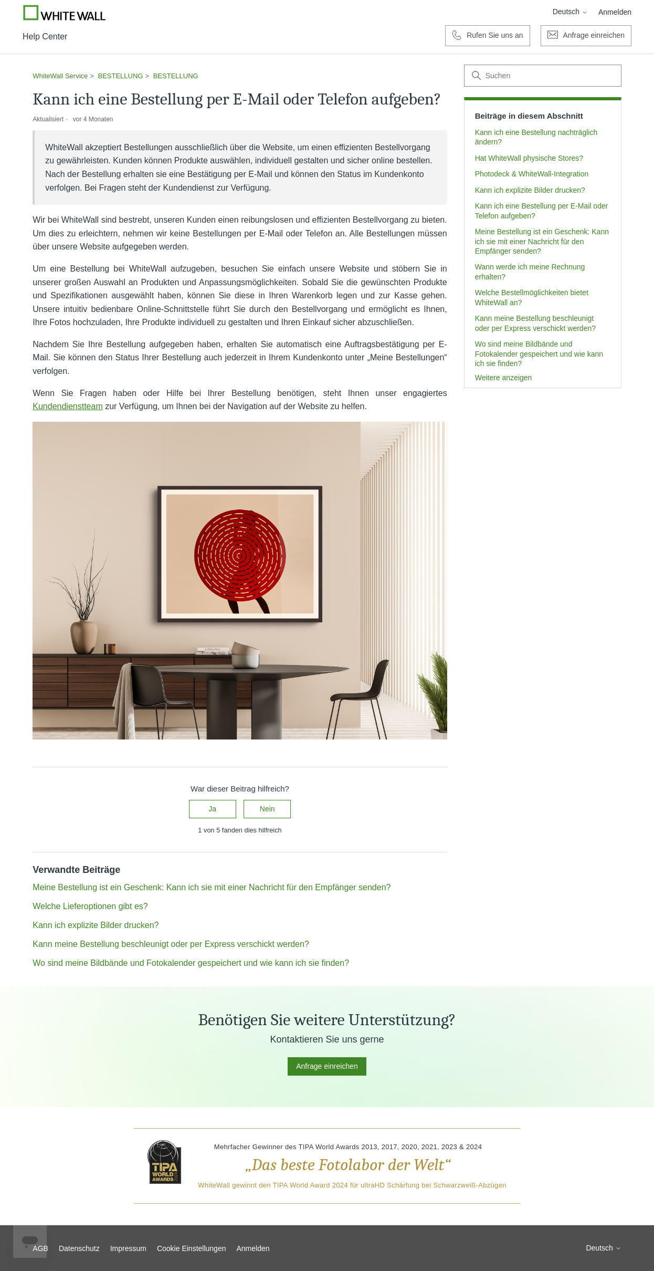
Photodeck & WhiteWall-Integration (532, 174)
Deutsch (570, 11)
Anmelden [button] (614, 12)
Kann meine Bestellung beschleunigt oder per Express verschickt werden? (535, 323)
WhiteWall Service (60, 76)
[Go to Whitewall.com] (65, 12)
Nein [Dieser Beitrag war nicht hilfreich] (267, 809)
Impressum (128, 1248)
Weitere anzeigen (503, 377)
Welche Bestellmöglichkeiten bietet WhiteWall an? (531, 297)
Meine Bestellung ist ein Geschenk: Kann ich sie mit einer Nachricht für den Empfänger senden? (542, 241)
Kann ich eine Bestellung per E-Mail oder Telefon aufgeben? (541, 211)
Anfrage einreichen (327, 1066)
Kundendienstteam (67, 406)
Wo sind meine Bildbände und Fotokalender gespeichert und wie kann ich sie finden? (539, 354)
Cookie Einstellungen (191, 1248)
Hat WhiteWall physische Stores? (529, 158)
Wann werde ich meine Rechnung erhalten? (530, 271)
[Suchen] (543, 75)
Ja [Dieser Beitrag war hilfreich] (212, 809)
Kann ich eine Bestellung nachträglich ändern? (536, 137)
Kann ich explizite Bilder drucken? (530, 190)
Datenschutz (79, 1248)
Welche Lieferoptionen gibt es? (90, 906)
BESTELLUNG (120, 76)
